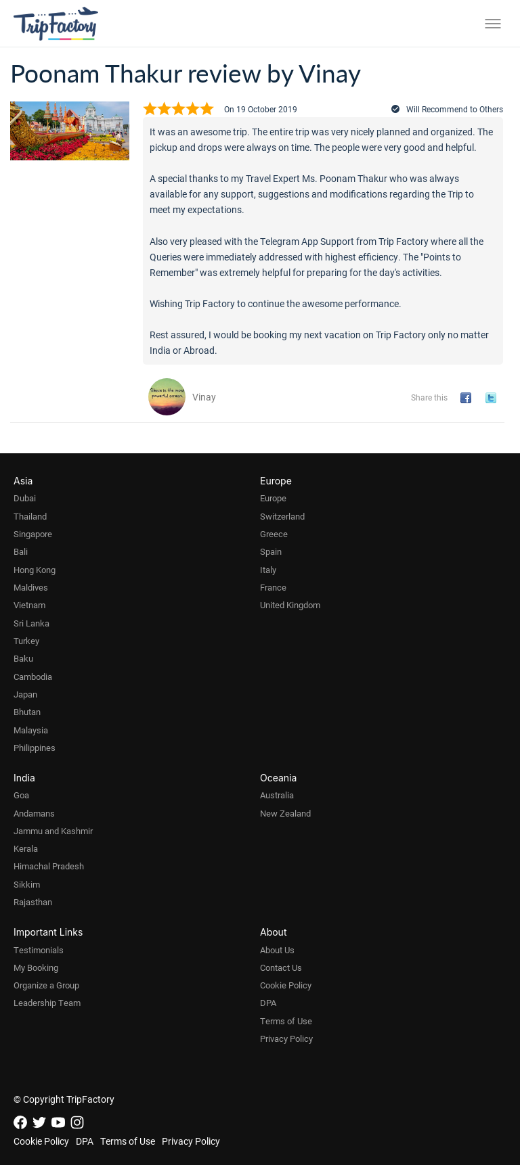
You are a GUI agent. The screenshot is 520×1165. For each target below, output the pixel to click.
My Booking (36, 967)
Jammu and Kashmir (53, 831)
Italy (268, 570)
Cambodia (33, 676)
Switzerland (282, 516)
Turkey (26, 641)
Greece (274, 534)
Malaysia (31, 730)
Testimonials (39, 950)
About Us (277, 950)
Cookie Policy (285, 985)
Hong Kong (35, 570)
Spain (271, 551)
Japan (25, 694)
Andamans (34, 813)
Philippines (35, 747)
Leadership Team (47, 1003)
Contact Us (281, 967)
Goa (21, 795)
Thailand (30, 516)
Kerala (26, 848)
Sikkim (27, 884)
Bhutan (27, 712)
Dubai (25, 498)
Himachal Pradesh (49, 866)
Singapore (33, 534)
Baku (23, 658)
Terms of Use (286, 1021)
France (273, 587)
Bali (21, 551)
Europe (273, 498)
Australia (277, 795)
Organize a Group (46, 985)
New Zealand (285, 813)
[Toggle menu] (492, 23)
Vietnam (29, 605)
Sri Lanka (31, 623)
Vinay (204, 396)
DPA (268, 1003)
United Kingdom (290, 605)
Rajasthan (33, 902)
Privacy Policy (286, 1038)
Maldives (31, 587)
